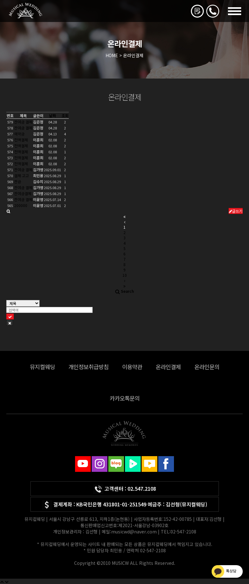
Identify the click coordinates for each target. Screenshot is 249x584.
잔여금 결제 (23, 121)
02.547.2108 (141, 488)
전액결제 (21, 139)
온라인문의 (206, 367)
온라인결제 (168, 367)
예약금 (19, 133)
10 (124, 275)
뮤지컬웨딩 (42, 367)
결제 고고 (21, 175)
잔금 (17, 181)
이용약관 (132, 367)
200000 (20, 205)
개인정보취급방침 (88, 367)
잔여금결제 (22, 193)
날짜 (52, 115)
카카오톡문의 (125, 398)
